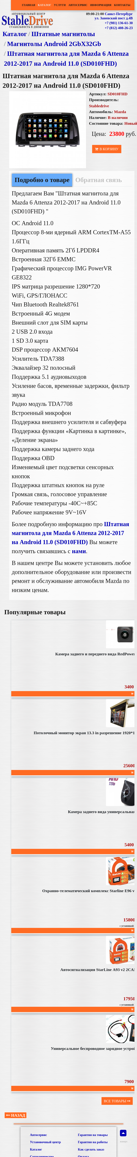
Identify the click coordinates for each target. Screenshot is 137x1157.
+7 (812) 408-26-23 (119, 28)
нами (79, 551)
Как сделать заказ (91, 1149)
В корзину (106, 149)
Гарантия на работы (92, 1142)
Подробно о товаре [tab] (42, 179)
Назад (15, 1115)
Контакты (122, 5)
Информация (100, 5)
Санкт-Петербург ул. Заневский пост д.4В (114, 16)
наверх (123, 1136)
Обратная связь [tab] (98, 179)
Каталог (44, 5)
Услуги (60, 5)
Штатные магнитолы (63, 33)
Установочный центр (45, 1142)
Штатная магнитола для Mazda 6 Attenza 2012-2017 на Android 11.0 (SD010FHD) (70, 533)
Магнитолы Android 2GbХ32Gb (54, 43)
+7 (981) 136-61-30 (119, 23)
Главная (28, 5)
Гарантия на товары (93, 1135)
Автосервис (78, 5)
